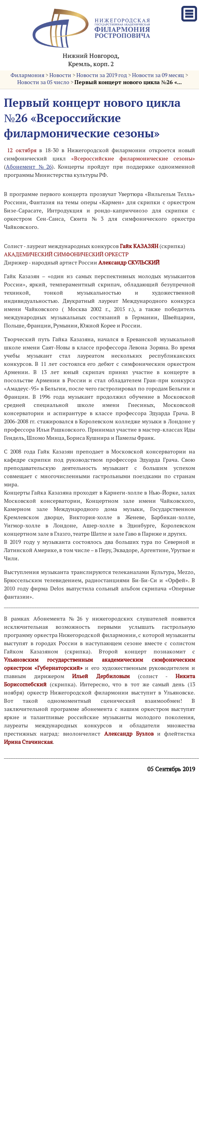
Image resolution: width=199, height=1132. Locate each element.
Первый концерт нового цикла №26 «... (128, 82)
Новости (60, 75)
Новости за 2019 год (101, 75)
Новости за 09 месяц (158, 75)
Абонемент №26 (29, 166)
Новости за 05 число (43, 82)
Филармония (27, 75)
